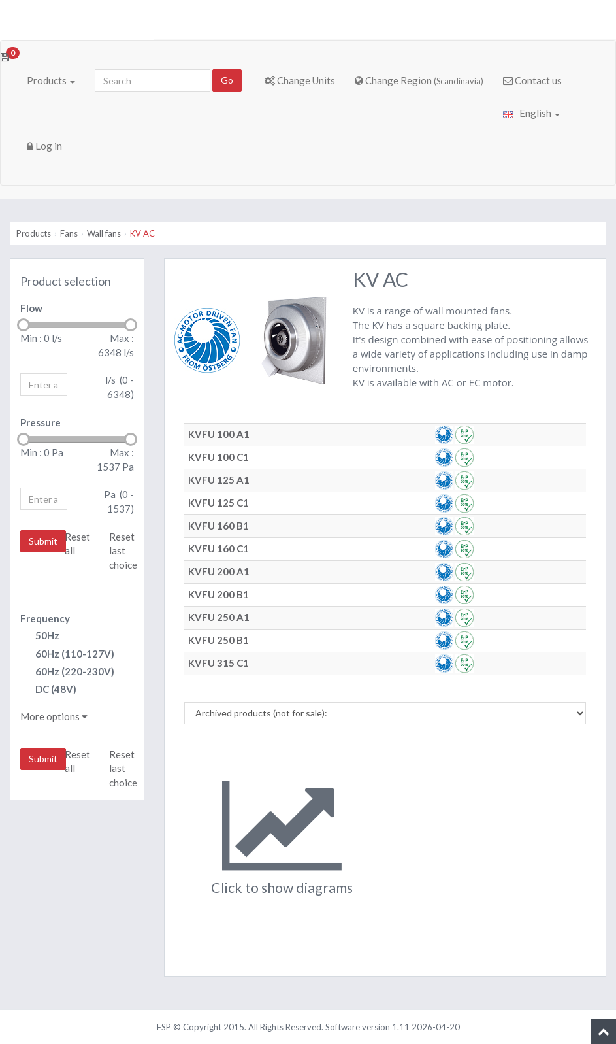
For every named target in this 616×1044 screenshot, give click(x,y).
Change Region (419, 80)
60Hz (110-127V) (67, 655)
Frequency (45, 618)
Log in (44, 146)
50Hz (39, 636)
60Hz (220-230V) (67, 672)
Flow (31, 308)
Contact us (532, 80)
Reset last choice (123, 551)
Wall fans (104, 233)
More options (54, 716)
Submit (43, 541)
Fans (69, 233)
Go (227, 80)
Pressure (40, 422)
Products (51, 80)
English (531, 113)
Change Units (300, 80)
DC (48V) (48, 690)
